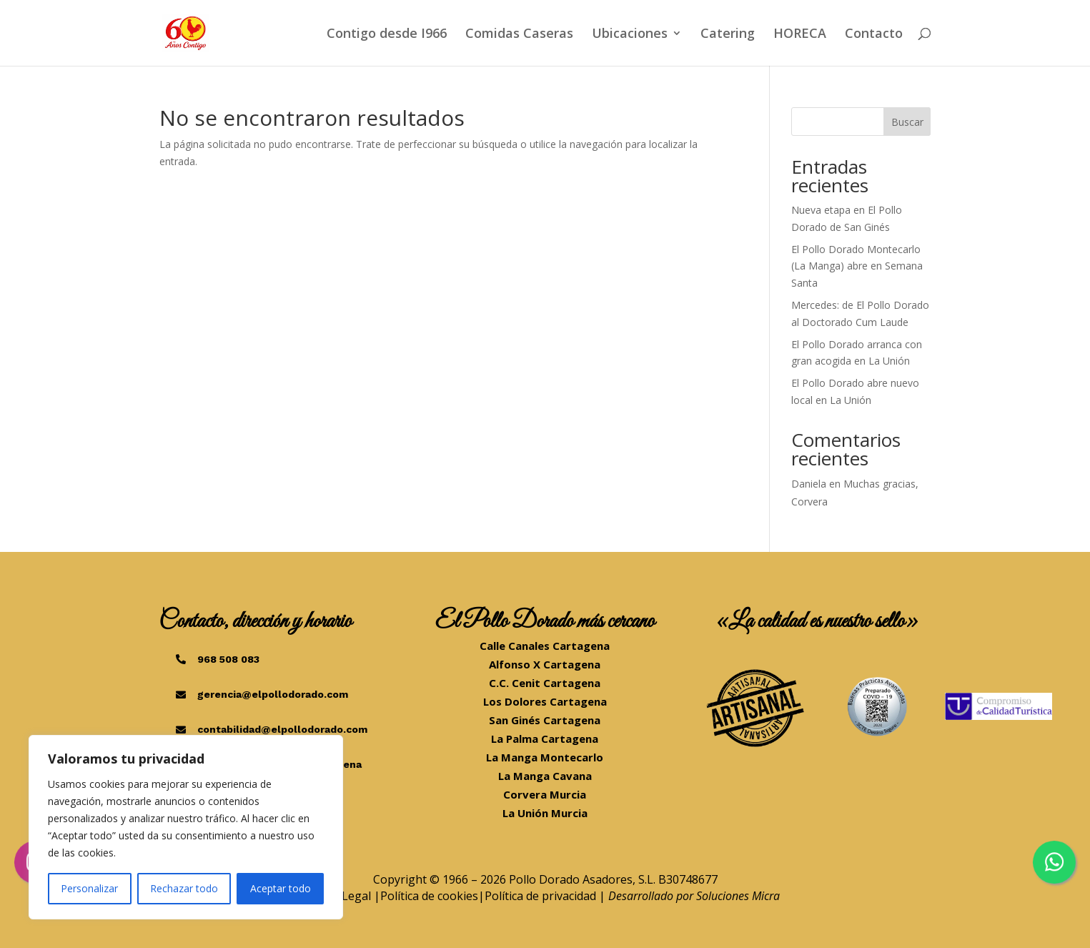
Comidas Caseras (519, 34)
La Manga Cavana (545, 776)
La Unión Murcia (545, 813)
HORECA (799, 34)
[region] (186, 827)
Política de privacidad (540, 896)
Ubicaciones (630, 34)
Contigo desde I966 (387, 34)
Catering (727, 34)
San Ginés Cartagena (544, 720)
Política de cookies (429, 896)
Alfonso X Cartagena (544, 664)
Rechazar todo (184, 888)
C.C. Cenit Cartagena (544, 683)
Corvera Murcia (544, 794)
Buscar (907, 122)
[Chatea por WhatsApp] (1054, 862)
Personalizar (89, 888)
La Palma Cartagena (544, 738)
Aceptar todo (280, 888)
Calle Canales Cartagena (545, 645)
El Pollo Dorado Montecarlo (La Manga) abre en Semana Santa (857, 266)
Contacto (874, 34)
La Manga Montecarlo (544, 757)
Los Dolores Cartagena (545, 701)
